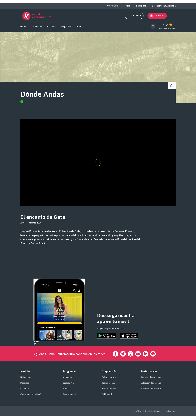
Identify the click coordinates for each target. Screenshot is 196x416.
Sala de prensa (109, 388)
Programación (69, 394)
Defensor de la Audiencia (164, 6)
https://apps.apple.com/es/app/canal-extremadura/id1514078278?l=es (129, 336)
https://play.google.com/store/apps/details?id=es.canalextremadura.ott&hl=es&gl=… (106, 336)
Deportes (37, 27)
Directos (161, 16)
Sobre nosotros (109, 377)
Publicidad (141, 6)
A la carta (138, 16)
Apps (128, 6)
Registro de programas (152, 377)
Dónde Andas (44, 94)
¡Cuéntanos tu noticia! (30, 394)
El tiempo (24, 388)
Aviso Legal (171, 411)
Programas (66, 27)
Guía (78, 27)
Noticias (24, 27)
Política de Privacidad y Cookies (147, 411)
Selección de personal (151, 383)
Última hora (25, 377)
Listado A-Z (68, 383)
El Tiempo (51, 27)
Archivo (66, 388)
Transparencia (108, 383)
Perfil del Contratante (151, 388)
